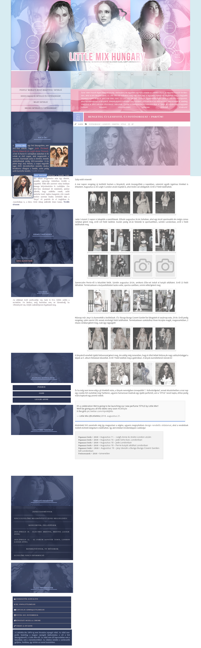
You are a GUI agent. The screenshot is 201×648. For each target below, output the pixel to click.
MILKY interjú (41, 102)
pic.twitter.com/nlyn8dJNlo (100, 411)
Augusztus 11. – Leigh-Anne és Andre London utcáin (125, 436)
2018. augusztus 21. (111, 415)
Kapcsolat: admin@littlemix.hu (29, 610)
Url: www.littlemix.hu (25, 604)
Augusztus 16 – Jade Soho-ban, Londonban (121, 439)
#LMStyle (122, 408)
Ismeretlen (104, 453)
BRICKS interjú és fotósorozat (41, 108)
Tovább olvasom (37, 171)
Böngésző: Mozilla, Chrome (27, 620)
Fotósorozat (94, 124)
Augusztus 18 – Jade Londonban (116, 442)
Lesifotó (106, 124)
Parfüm (115, 124)
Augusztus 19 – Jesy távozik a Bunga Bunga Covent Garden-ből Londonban (119, 449)
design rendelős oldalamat (158, 425)
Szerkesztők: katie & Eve (26, 599)
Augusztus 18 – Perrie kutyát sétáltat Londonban (124, 445)
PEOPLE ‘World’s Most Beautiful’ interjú (41, 90)
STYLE (123, 124)
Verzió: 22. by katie (23, 626)
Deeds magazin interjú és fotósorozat (41, 96)
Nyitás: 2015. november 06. (26, 615)
